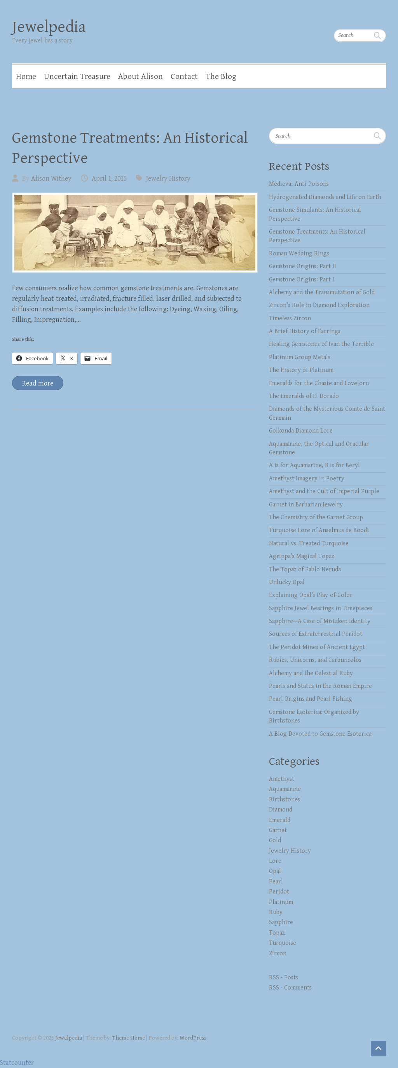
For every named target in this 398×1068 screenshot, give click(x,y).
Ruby (276, 912)
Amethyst (281, 779)
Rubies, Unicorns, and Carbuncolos (315, 660)
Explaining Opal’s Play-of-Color (311, 595)
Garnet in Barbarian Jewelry (306, 504)
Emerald (279, 820)
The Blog (221, 76)
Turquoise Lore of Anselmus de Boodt (319, 530)
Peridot (279, 891)
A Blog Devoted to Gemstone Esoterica (320, 734)
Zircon (277, 953)
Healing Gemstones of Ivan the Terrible (321, 344)
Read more (37, 383)
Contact (184, 76)
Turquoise (282, 943)
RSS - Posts (283, 977)
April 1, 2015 (109, 179)
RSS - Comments (290, 987)
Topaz (277, 933)
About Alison (140, 76)
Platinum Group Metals (299, 357)
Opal (275, 871)
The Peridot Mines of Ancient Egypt (317, 647)
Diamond (280, 809)
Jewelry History (168, 179)
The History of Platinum (301, 370)
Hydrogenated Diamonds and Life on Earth (325, 197)
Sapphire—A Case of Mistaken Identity (319, 621)
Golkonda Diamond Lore (301, 431)
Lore (275, 861)
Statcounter (17, 1063)
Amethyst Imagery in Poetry (306, 478)
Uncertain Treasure (77, 76)
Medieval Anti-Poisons (299, 184)
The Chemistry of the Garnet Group (316, 517)
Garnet (278, 830)
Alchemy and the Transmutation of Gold (322, 292)
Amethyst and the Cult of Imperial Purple (324, 491)
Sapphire (281, 922)
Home (26, 76)
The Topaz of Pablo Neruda (305, 569)
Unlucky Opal (287, 582)
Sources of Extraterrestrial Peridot (315, 634)
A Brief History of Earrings (304, 331)
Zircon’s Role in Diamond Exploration (319, 305)
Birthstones (284, 799)
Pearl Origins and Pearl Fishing (310, 699)
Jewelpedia (49, 27)
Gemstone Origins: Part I (301, 279)
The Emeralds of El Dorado (304, 396)
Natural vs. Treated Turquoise (309, 543)
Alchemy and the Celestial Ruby (311, 673)
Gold (275, 840)
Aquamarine (285, 789)
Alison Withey (51, 179)
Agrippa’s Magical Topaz (301, 556)
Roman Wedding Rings (299, 253)
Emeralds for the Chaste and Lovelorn (319, 383)
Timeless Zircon (290, 318)
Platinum (281, 902)
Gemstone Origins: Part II (302, 266)
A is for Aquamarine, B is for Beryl (314, 465)
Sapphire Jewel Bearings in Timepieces (320, 608)
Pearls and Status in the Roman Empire (320, 686)
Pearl (276, 881)
